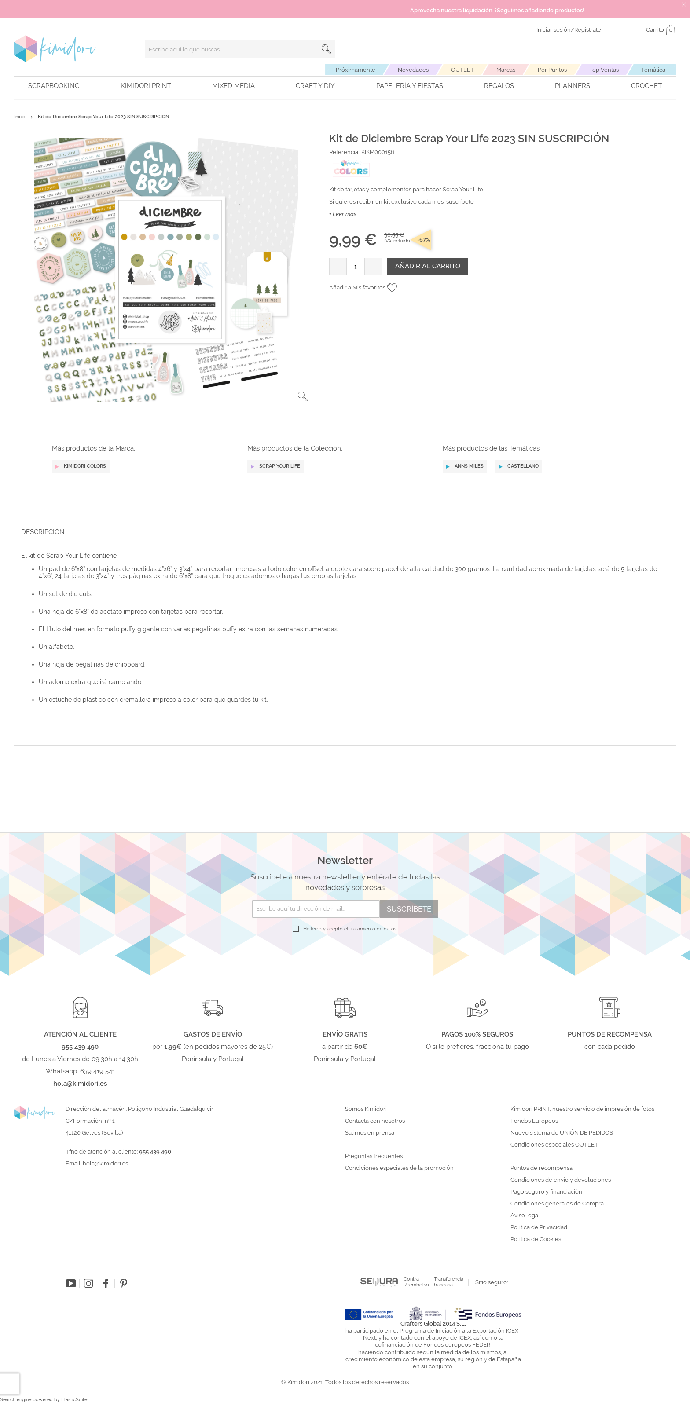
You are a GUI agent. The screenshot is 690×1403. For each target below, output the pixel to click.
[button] (302, 701)
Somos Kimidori (366, 1373)
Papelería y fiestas (409, 86)
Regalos (499, 86)
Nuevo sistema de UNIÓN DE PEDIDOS (561, 1397)
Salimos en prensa (369, 1397)
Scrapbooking (54, 86)
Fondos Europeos (534, 1385)
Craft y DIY (315, 86)
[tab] (342, 836)
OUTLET (462, 69)
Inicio (20, 117)
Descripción (43, 836)
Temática (653, 69)
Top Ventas (604, 69)
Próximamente (355, 69)
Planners (572, 86)
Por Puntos (552, 69)
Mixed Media (233, 86)
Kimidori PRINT (146, 86)
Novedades (413, 69)
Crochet (646, 86)
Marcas (505, 69)
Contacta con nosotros (375, 1385)
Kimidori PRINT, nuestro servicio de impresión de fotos (582, 1373)
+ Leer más (342, 214)
